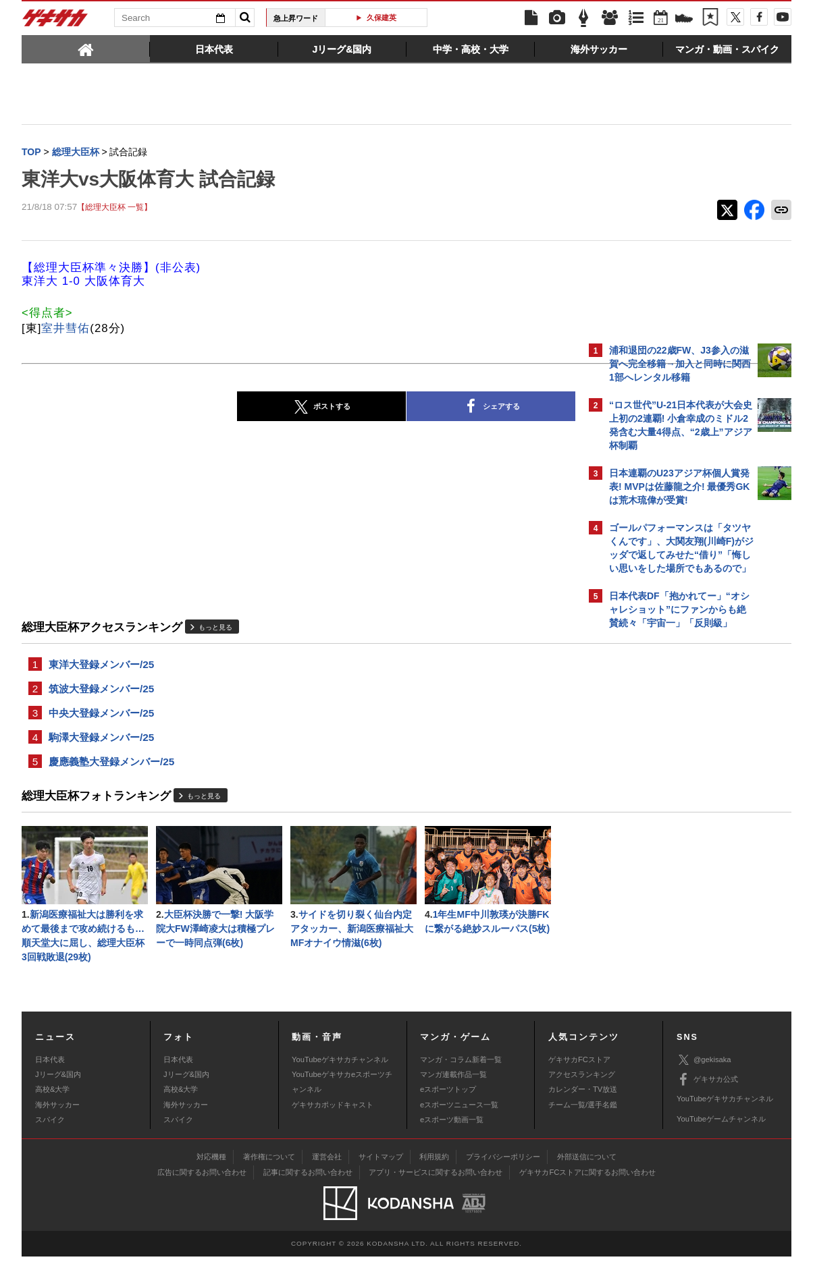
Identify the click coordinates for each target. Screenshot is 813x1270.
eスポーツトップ (448, 1103)
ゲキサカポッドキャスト (332, 1118)
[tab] (86, 48)
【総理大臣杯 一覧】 (114, 208)
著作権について (269, 1170)
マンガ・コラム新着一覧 (461, 1073)
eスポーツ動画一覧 (451, 1133)
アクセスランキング (581, 1088)
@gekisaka (704, 1073)
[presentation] (86, 48)
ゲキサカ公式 (707, 1093)
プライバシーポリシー (503, 1170)
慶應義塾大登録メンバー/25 (111, 769)
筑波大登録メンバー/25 (101, 692)
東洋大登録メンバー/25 (101, 666)
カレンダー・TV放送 (582, 1103)
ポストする (203, 408)
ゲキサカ (55, 21)
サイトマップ (381, 1170)
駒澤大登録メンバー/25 (101, 743)
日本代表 (50, 1073)
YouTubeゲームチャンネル (721, 1132)
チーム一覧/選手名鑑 (582, 1118)
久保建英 (381, 17)
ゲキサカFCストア (579, 1073)
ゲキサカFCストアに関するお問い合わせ (587, 1186)
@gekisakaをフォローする (663, 840)
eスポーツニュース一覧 (459, 1118)
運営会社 (327, 1170)
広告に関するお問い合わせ (201, 1186)
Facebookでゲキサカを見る (665, 868)
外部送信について (587, 1170)
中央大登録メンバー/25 (101, 717)
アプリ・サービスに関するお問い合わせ (435, 1186)
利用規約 (434, 1170)
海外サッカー (57, 1118)
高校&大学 (52, 1103)
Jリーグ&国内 (58, 1088)
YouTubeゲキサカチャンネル (340, 1073)
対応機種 (211, 1170)
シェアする (373, 408)
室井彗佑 (65, 329)
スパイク (50, 1133)
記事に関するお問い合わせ (307, 1186)
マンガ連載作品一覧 (453, 1088)
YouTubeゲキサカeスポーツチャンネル (342, 1095)
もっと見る (215, 628)
